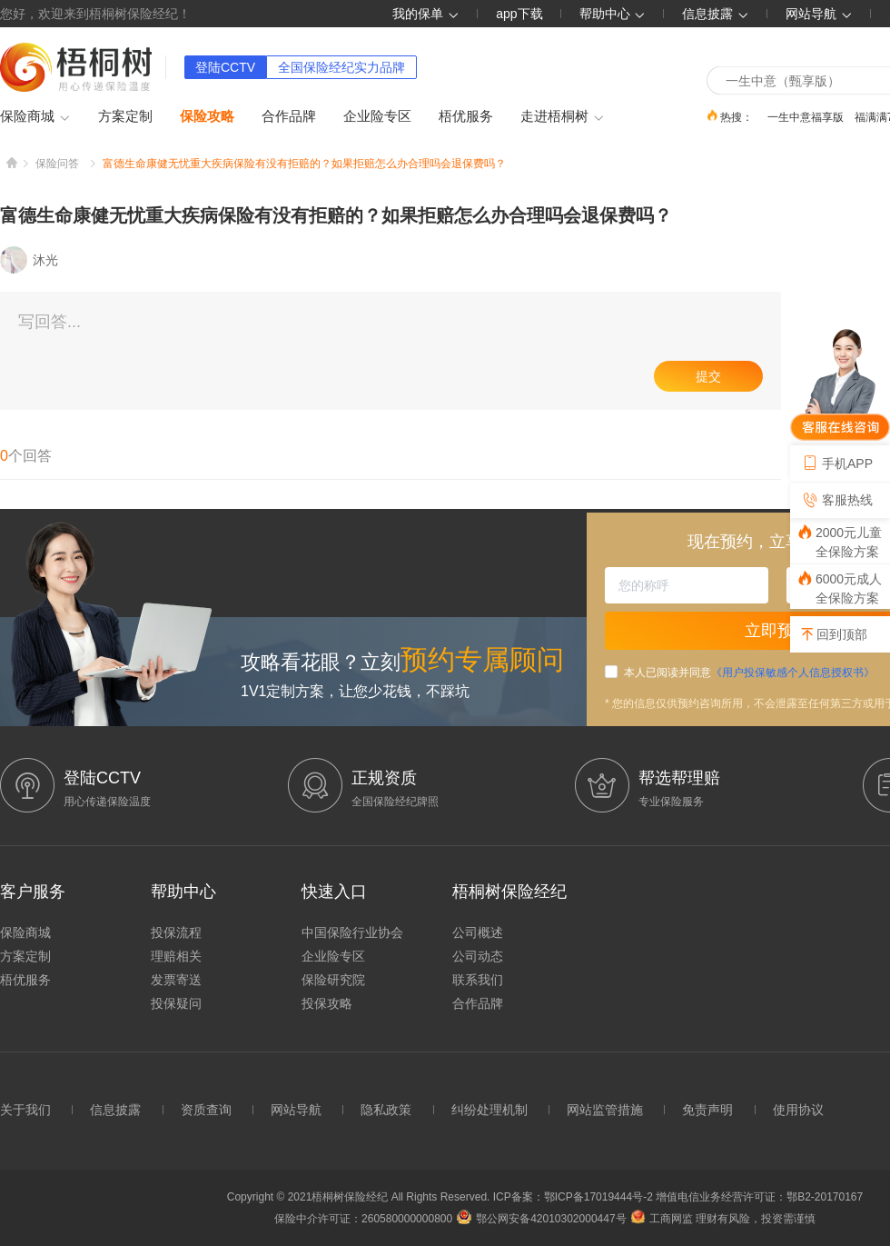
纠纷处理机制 (489, 1109)
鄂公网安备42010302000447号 (541, 1218)
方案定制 (125, 116)
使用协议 (798, 1109)
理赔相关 (176, 956)
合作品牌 (289, 116)
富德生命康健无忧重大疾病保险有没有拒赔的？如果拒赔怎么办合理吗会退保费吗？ (304, 163)
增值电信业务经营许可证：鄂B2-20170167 (759, 1197)
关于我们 (25, 1109)
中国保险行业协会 (352, 932)
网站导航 (296, 1109)
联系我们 (477, 979)
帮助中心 (613, 13)
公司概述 (477, 932)
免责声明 (707, 1109)
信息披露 (715, 13)
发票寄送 (176, 979)
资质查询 (206, 1109)
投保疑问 (176, 1003)
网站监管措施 (605, 1109)
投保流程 (176, 932)
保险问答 (57, 163)
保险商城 (35, 117)
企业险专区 (377, 116)
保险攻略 (207, 116)
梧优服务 (466, 116)
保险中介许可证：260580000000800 (363, 1218)
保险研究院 (333, 979)
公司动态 (477, 956)
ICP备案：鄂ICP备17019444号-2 (574, 1197)
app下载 (519, 13)
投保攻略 (327, 1003)
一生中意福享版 (805, 116)
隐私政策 (386, 1109)
